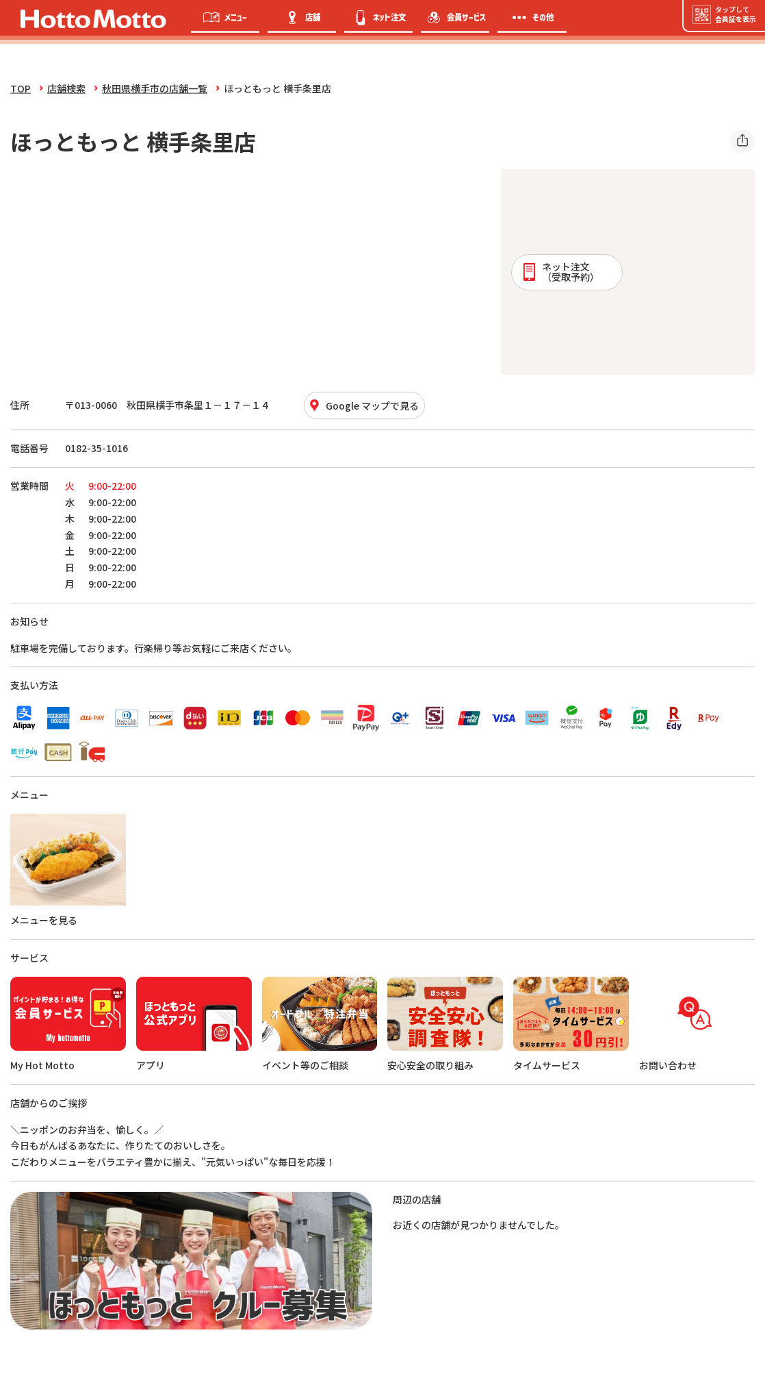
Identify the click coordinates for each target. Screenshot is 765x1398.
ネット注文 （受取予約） (560, 272)
